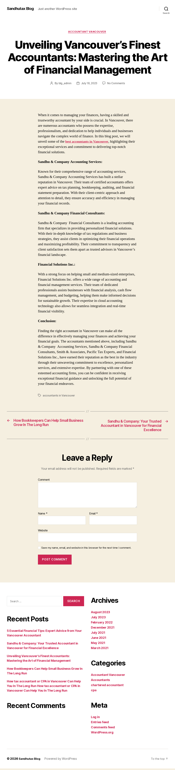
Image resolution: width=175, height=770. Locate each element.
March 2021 (99, 649)
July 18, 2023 (89, 83)
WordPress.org (102, 734)
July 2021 (98, 634)
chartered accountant (107, 687)
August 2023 (100, 614)
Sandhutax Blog (21, 8)
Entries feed (100, 724)
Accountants (100, 681)
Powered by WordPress (62, 760)
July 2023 (98, 619)
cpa (94, 692)
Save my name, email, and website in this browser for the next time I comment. (86, 549)
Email (93, 515)
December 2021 (103, 629)
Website (43, 532)
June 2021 (98, 639)
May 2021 (98, 644)
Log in (95, 718)
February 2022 (102, 624)
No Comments (116, 83)
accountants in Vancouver (59, 396)
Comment (44, 481)
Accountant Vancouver (87, 32)
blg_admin (64, 83)
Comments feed (103, 729)
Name (42, 515)
